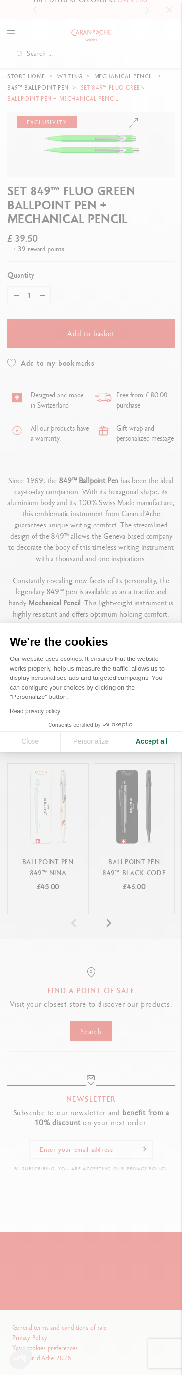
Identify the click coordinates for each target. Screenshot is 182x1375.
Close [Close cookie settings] (30, 741)
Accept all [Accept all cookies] (152, 741)
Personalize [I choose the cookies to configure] (91, 741)
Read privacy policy (35, 711)
